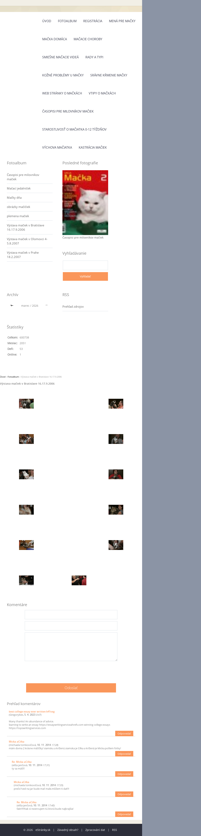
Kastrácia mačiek (93, 147)
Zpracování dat (95, 830)
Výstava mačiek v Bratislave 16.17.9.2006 (25, 227)
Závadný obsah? (67, 830)
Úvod (46, 21)
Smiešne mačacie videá (60, 57)
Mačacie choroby (88, 39)
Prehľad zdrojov (73, 306)
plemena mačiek (18, 216)
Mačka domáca (54, 39)
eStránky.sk (43, 830)
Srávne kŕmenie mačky (108, 75)
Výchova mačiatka (57, 147)
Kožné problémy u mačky (63, 75)
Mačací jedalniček (19, 188)
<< (12, 305)
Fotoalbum (67, 21)
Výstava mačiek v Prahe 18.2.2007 (23, 255)
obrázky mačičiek (18, 207)
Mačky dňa (14, 197)
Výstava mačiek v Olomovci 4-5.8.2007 (27, 241)
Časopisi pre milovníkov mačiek (68, 111)
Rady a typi (94, 57)
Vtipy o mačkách (102, 93)
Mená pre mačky (122, 21)
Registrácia (92, 21)
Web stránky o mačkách (62, 93)
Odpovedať (124, 733)
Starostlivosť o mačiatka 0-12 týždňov (74, 129)
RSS (114, 830)
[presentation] (71, 670)
